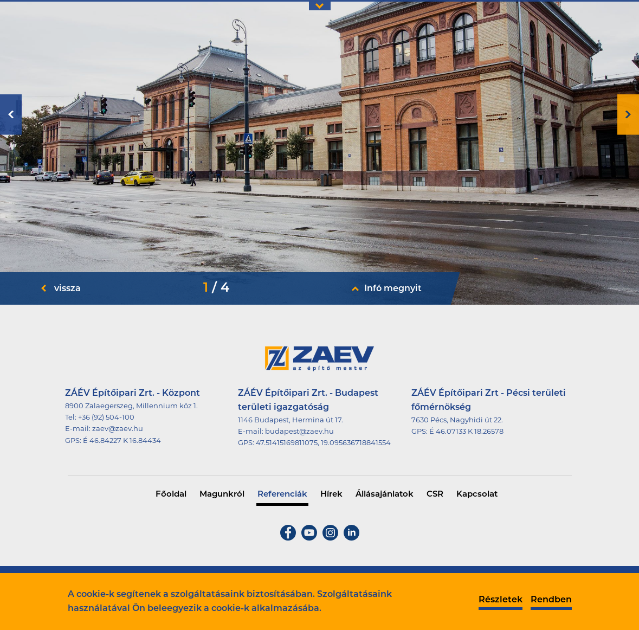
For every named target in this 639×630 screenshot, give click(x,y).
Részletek (500, 600)
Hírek (331, 495)
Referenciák (282, 495)
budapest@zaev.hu (299, 431)
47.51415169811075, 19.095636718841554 (323, 443)
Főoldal (171, 495)
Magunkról (221, 495)
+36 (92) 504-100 (106, 417)
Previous (11, 114)
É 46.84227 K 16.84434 (122, 441)
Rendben (551, 600)
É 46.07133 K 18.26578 (466, 431)
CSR (435, 495)
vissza (67, 289)
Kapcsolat (477, 495)
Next (628, 114)
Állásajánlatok (385, 495)
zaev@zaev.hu (117, 429)
